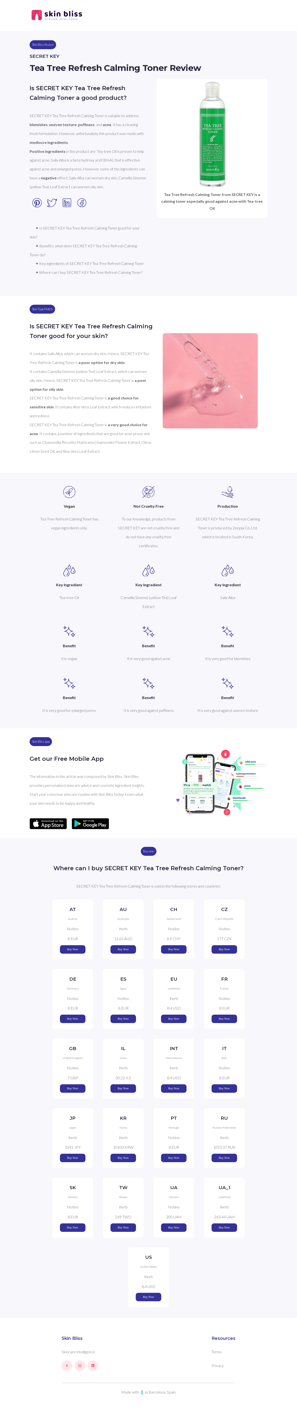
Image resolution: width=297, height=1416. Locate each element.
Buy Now (72, 949)
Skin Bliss (72, 1338)
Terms (217, 1351)
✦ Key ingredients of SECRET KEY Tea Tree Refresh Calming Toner (89, 263)
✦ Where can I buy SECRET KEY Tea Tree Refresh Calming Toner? (88, 272)
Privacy (218, 1365)
